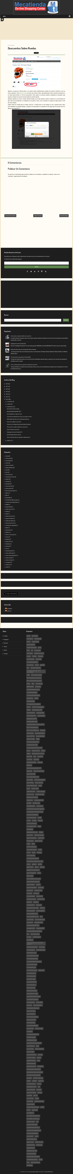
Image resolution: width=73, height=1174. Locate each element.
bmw (6, 472)
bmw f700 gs (30, 782)
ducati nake (41, 838)
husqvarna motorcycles (32, 908)
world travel (39, 1145)
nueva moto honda (31, 1054)
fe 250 (39, 849)
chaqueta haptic (31, 806)
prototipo (29, 1078)
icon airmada (30, 919)
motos (7, 463)
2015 (7, 391)
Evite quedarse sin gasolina (33, 704)
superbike (29, 1095)
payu (38, 1060)
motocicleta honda (31, 952)
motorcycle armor (31, 973)
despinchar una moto (32, 832)
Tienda (5, 646)
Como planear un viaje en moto (14, 414)
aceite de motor (9, 509)
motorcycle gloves (31, 984)
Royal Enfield (8, 507)
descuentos (8, 530)
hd (32, 650)
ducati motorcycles (31, 838)
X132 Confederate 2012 (33, 742)
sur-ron (35, 1095)
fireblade (39, 852)
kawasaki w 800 (31, 928)
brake (6, 513)
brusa (28, 788)
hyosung (7, 546)
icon (6, 548)
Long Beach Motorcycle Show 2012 (35, 724)
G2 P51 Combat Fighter (38, 707)
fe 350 (28, 852)
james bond (30, 922)
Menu (4, 16)
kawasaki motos (39, 922)
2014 (7, 394)
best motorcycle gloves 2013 (34, 768)
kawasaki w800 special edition (34, 931)
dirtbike (7, 532)
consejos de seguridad (10, 525)
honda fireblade (31, 896)
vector (36, 1136)
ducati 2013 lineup (39, 835)
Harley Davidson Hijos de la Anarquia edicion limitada (23, 349)
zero (28, 1162)
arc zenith (36, 759)
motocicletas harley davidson (34, 961)
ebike (33, 843)
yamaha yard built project (33, 1156)
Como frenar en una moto (13, 429)
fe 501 (33, 852)
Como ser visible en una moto (14, 421)
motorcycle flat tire (31, 982)
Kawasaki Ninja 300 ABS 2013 (14, 411)
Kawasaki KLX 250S (31, 718)
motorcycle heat (31, 987)
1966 (28, 675)
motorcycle (8, 458)
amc (35, 756)
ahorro (43, 750)
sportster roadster (31, 1092)
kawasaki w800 (40, 928)
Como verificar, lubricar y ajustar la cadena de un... (19, 437)
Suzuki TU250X (30, 739)
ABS (6, 495)
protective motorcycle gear (33, 1075)
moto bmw (42, 947)
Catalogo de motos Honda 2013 (18, 343)
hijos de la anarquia (31, 887)
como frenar (40, 806)
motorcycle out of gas (32, 993)
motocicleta (8, 460)
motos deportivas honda (33, 1008)
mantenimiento (9, 550)
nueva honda (30, 1049)
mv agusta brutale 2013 (33, 1034)
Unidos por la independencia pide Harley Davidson (19, 424)
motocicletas (38, 638)
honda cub (36, 893)
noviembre (10, 401)
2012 (7, 399)
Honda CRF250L (31, 712)
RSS (45, 271)
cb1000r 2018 (36, 803)
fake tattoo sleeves (31, 849)
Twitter (31, 271)
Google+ (34, 271)
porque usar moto (31, 1066)
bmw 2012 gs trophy (39, 771)
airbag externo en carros (38, 753)
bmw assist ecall (31, 774)
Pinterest (38, 271)
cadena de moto (9, 516)
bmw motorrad (39, 782)
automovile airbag (31, 762)
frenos (7, 537)
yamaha (42, 665)
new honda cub (30, 1046)
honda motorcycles (31, 647)
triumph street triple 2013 (33, 1127)
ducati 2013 (30, 835)
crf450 (39, 817)
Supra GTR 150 (30, 736)
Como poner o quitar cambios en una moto (21, 336)
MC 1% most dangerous (33, 730)
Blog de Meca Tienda (34, 1171)
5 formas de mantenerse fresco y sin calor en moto (19, 416)
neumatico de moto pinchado (34, 1043)
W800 (37, 739)
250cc (6, 493)
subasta (40, 1092)
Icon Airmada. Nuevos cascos (14, 434)
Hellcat (28, 710)
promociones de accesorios (33, 1069)
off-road (40, 1054)
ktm (28, 934)
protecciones (8, 488)
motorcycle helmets (32, 990)
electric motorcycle (10, 534)
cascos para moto (9, 523)
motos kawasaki (31, 1022)
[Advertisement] (36, 29)
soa (39, 1086)
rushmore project (31, 1083)
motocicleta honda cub (32, 955)
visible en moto (39, 1142)
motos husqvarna (31, 1019)
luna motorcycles (35, 934)
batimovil (29, 765)
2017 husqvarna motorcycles (34, 678)
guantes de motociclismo (33, 870)
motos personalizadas (32, 1025)
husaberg (7, 543)
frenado (7, 481)
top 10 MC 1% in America (33, 1118)
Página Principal (38, 215)
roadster (34, 1081)
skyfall (36, 665)
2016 (7, 389)
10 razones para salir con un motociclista (34, 671)
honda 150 (40, 887)
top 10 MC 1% (30, 1113)
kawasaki (7, 483)
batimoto (40, 762)
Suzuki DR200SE (40, 736)
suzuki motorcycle (39, 1101)
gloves (36, 867)
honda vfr (29, 902)
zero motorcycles (35, 1162)
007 (28, 667)
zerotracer (29, 1165)
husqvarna (38, 905)
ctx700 (28, 820)
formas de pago (31, 855)
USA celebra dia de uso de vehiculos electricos (18, 419)
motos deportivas (38, 1005)
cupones (40, 820)
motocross (38, 659)
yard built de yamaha (32, 1159)
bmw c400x (30, 779)
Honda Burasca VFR (37, 710)
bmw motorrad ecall (32, 785)
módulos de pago (31, 1037)
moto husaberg (30, 950)
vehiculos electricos (31, 1139)
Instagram (42, 271)
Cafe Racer (8, 474)
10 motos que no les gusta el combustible (21, 357)
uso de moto (30, 1136)
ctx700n (34, 820)
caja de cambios (9, 518)
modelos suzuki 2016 (32, 947)
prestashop (40, 1066)
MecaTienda (23, 93)
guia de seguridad (31, 873)
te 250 (42, 1107)
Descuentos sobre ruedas (13, 408)
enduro (7, 479)
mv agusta (7, 562)
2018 (7, 383)
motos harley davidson (10, 555)
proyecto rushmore (38, 1078)
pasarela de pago (31, 1060)
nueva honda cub (39, 1049)
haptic (39, 873)
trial (37, 1121)
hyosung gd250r (40, 910)
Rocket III (42, 730)
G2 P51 (28, 707)
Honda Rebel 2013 (31, 715)
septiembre (10, 406)
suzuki (7, 567)
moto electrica (8, 486)
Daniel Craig (30, 698)
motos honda (8, 465)
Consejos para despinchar (11, 502)
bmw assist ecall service (33, 777)
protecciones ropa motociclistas (34, 1072)
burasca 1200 (35, 788)
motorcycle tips (30, 1002)
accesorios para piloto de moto (34, 747)
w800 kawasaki (30, 1145)
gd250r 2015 (30, 867)
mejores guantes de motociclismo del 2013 (35, 943)
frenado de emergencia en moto (35, 861)
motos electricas (31, 1011)
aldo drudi (29, 756)
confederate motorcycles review (35, 811)
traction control (30, 1121)
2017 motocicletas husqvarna (34, 680)
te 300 (28, 1110)
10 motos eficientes (35, 667)
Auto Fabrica (39, 683)
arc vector (29, 759)
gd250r (40, 864)
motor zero (41, 970)
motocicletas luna (31, 967)
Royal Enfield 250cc (40, 733)
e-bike (28, 843)
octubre (9, 404)
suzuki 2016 (30, 1101)
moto (6, 470)
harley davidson (9, 467)
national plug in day (31, 1040)
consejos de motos (9, 476)
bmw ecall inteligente (40, 779)
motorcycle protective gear (33, 996)
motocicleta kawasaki (32, 958)
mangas (29, 937)
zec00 (40, 1159)
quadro (28, 1081)
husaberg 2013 (30, 905)
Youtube (5, 653)
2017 (7, 386)
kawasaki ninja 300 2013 (33, 925)
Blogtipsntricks (49, 1171)
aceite (28, 750)
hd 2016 (38, 884)
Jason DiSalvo (41, 715)
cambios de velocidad (32, 797)
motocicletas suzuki (32, 970)
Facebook (27, 271)
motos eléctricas (9, 553)
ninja (37, 1046)
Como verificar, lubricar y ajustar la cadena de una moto (24, 364)
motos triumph (9, 560)
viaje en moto (30, 1142)
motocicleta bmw (40, 950)
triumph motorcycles (32, 1124)
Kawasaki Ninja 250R (32, 721)
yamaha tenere (30, 1148)
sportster (39, 1089)
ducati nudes (30, 841)
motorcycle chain (31, 979)
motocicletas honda (32, 964)
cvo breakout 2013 (31, 826)
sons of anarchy (31, 1089)
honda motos (41, 899)
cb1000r (29, 803)
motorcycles (39, 1002)
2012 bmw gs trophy (10, 490)
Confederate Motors (32, 692)
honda (6, 456)
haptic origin (30, 875)
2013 (7, 396)
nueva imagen (30, 1051)
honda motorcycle (31, 899)
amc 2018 (40, 756)
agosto (9, 440)
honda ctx (29, 893)
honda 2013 (8, 541)
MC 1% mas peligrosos (32, 727)
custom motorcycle (31, 823)
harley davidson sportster (33, 881)
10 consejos (37, 650)
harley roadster (30, 884)
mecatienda (30, 939)
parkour (39, 1057)
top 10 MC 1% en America (33, 1115)
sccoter (39, 1083)
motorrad (29, 1005)
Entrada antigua (64, 215)
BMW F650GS (30, 686)
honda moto (39, 896)
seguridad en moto (31, 1086)
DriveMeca (9, 608)
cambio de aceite (9, 520)
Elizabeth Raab (30, 701)
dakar (6, 527)
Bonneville (7, 497)
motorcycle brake (31, 976)
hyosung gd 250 (31, 910)
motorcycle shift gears (32, 999)
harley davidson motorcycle (33, 878)
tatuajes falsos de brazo (33, 1107)
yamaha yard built (31, 1153)
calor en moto (30, 794)
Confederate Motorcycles (11, 500)
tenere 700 (34, 1110)
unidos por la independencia (34, 1130)
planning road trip (31, 1063)
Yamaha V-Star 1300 (32, 744)
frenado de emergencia (32, 858)
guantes (7, 539)
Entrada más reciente (10, 215)
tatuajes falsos (30, 1104)
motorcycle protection (32, 662)
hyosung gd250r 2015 (32, 913)
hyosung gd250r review (32, 916)
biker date (29, 771)
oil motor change (31, 1057)
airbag (6, 511)
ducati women (38, 841)
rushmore (7, 564)
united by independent (32, 1133)
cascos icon (30, 800)
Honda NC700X (40, 712)
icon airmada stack (39, 919)
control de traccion (31, 817)
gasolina (34, 864)
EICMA (7, 504)
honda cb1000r (38, 890)
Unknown (9, 611)
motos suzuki (8, 557)
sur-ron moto (30, 1098)
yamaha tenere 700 (32, 1150)
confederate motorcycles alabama (35, 809)
